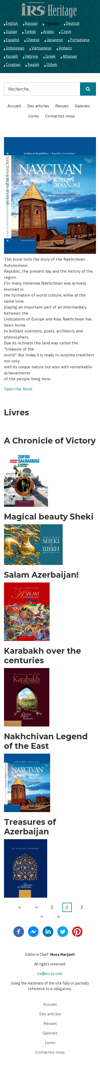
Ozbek (51, 64)
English (12, 23)
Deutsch (72, 23)
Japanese (55, 39)
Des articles (38, 105)
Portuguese (80, 39)
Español (12, 39)
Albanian (70, 56)
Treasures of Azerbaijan (30, 827)
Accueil (14, 105)
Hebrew (31, 56)
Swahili (33, 64)
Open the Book (18, 388)
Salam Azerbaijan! (41, 575)
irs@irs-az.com (50, 973)
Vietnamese (41, 48)
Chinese (32, 39)
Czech (66, 31)
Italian (11, 31)
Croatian (13, 64)
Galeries (82, 105)
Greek (50, 56)
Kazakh (12, 56)
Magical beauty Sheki (49, 517)
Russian (31, 23)
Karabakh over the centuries (42, 655)
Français (52, 23)
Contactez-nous (60, 116)
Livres (33, 116)
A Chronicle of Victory (50, 441)
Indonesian (15, 48)
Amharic (65, 48)
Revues (62, 105)
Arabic (48, 31)
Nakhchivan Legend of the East (46, 741)
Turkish (30, 31)
